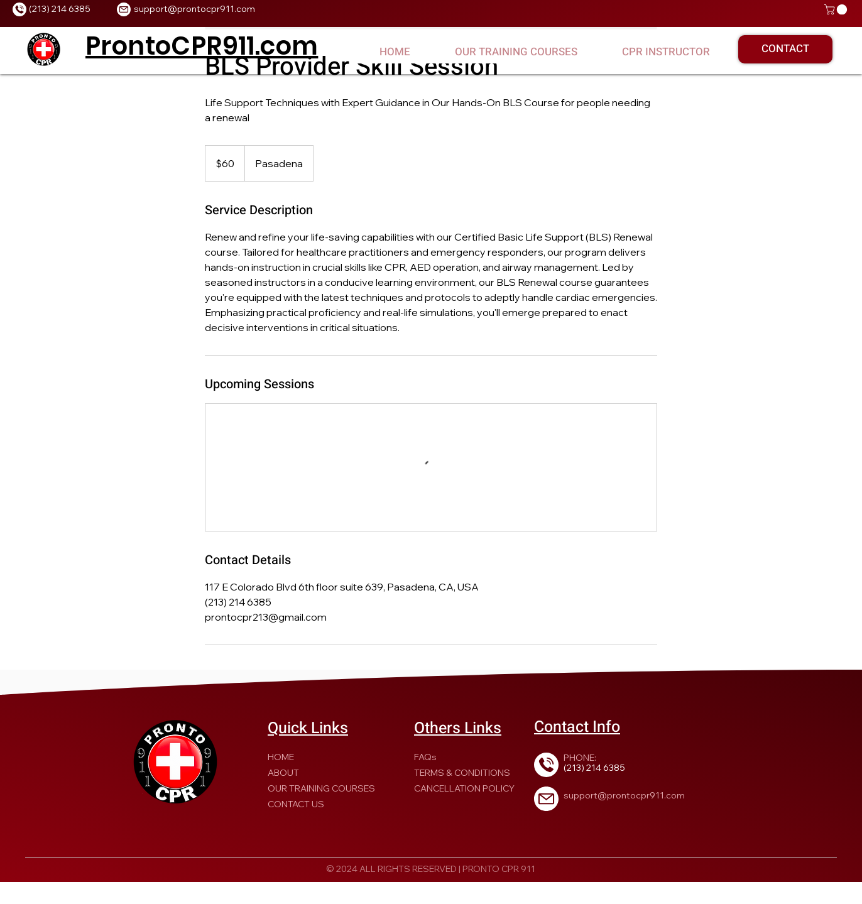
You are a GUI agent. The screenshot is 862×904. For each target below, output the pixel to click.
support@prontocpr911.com (194, 8)
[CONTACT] (785, 49)
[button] (836, 9)
